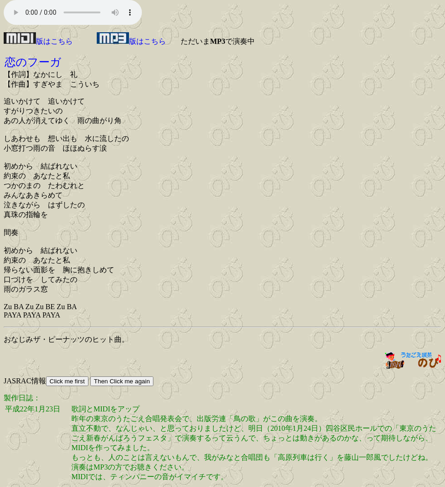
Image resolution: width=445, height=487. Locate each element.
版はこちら (38, 41)
